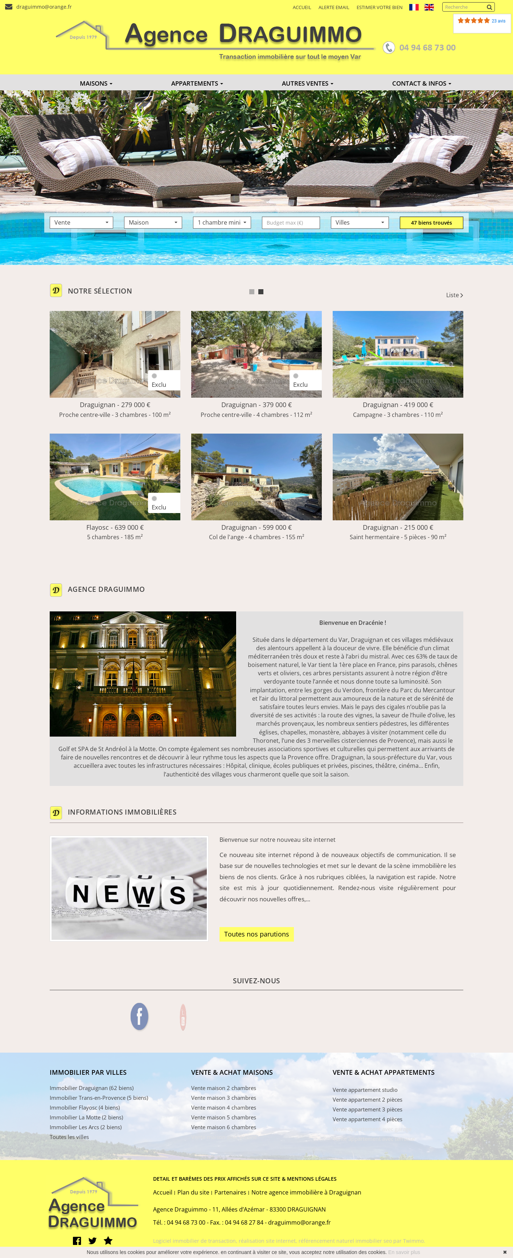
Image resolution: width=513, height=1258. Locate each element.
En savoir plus (404, 1252)
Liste (454, 295)
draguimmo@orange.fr (42, 6)
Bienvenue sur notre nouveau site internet (277, 840)
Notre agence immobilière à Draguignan (306, 1192)
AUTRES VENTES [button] (307, 83)
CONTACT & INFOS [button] (421, 83)
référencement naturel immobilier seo (346, 1240)
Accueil (302, 7)
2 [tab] (260, 291)
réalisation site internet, (269, 1240)
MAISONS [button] (96, 83)
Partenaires (230, 1192)
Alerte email (334, 7)
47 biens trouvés (431, 222)
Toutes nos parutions (256, 934)
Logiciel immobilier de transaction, (196, 1240)
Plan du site (193, 1192)
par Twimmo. (409, 1240)
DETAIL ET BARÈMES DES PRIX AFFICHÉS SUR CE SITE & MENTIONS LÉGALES (245, 1178)
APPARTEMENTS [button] (197, 83)
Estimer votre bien (380, 7)
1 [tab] (251, 291)
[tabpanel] (256, 433)
